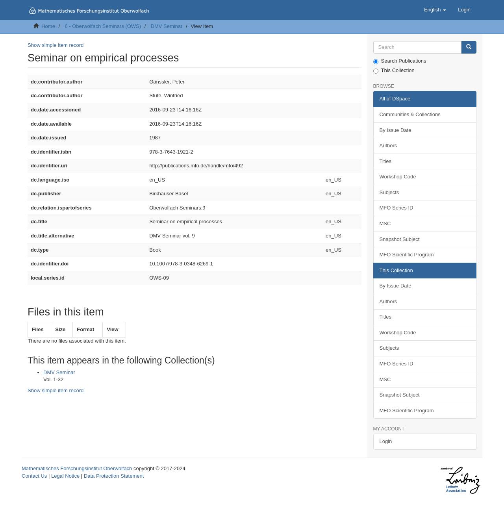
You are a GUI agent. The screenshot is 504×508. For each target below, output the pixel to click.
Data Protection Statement (114, 476)
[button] (435, 10)
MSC (385, 223)
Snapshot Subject (400, 239)
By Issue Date (395, 130)
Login (386, 441)
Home (48, 26)
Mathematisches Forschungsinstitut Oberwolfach (77, 468)
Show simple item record (55, 45)
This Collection (394, 70)
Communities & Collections (410, 114)
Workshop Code (398, 177)
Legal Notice (65, 476)
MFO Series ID (396, 208)
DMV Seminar (167, 26)
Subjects (389, 192)
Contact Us (34, 476)
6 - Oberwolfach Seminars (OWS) (103, 26)
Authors (388, 145)
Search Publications (399, 61)
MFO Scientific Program (407, 255)
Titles (386, 161)
